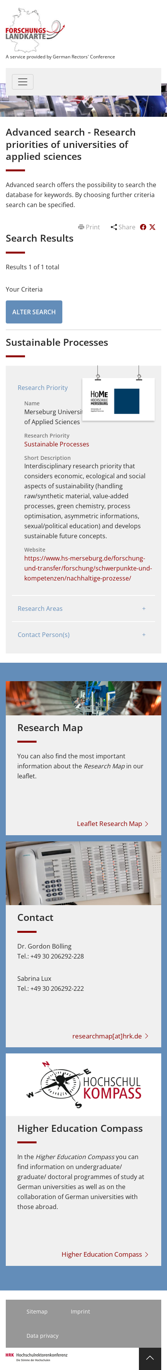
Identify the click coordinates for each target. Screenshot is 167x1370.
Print (90, 227)
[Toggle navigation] (22, 82)
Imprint (80, 1311)
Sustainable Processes (56, 444)
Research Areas (40, 608)
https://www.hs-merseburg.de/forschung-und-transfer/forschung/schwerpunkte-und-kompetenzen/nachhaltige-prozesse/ (88, 568)
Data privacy (42, 1335)
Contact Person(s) (44, 634)
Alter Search (34, 312)
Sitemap (37, 1311)
